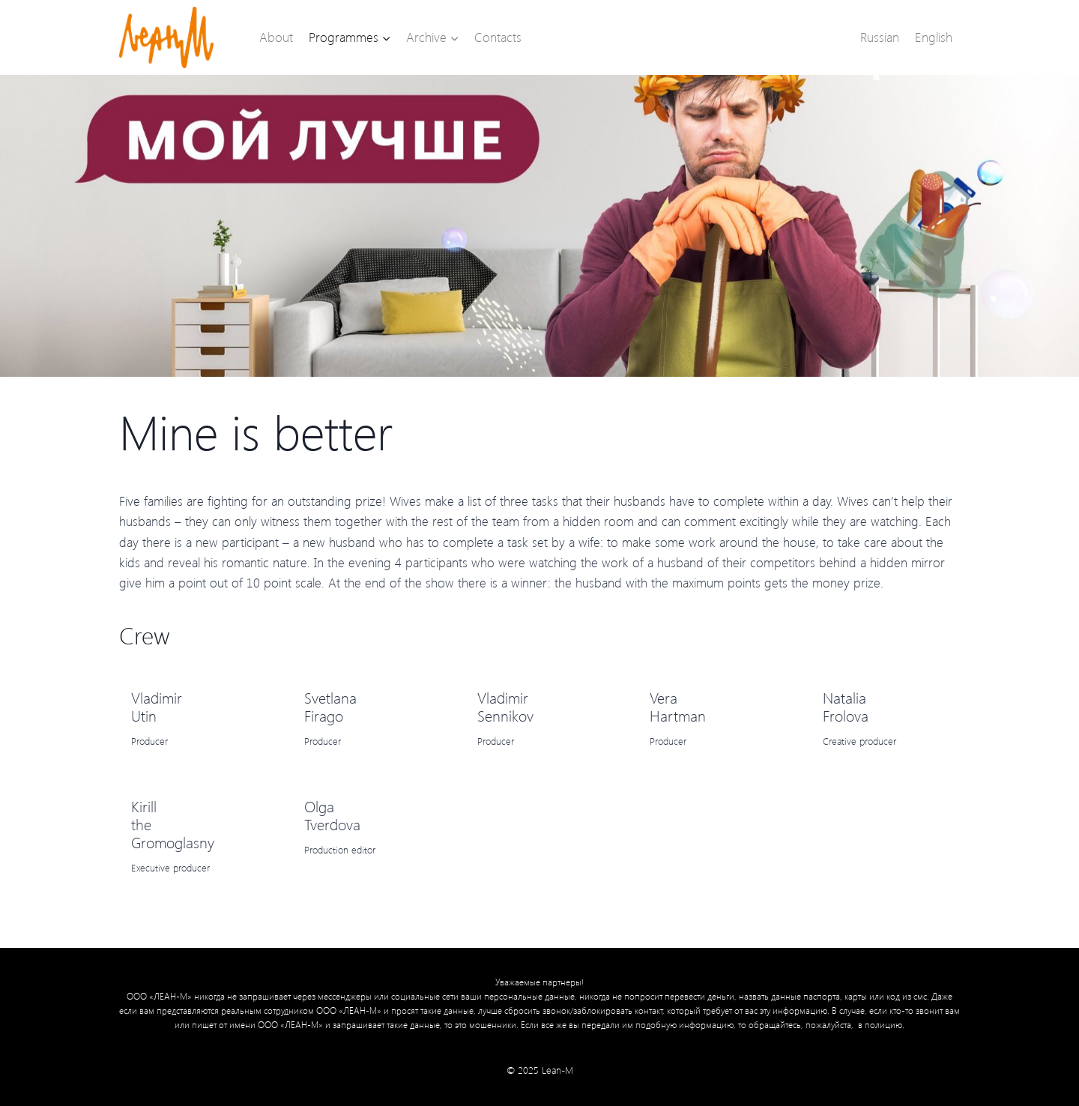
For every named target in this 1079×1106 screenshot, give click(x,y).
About (276, 36)
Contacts (498, 36)
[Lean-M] (166, 37)
